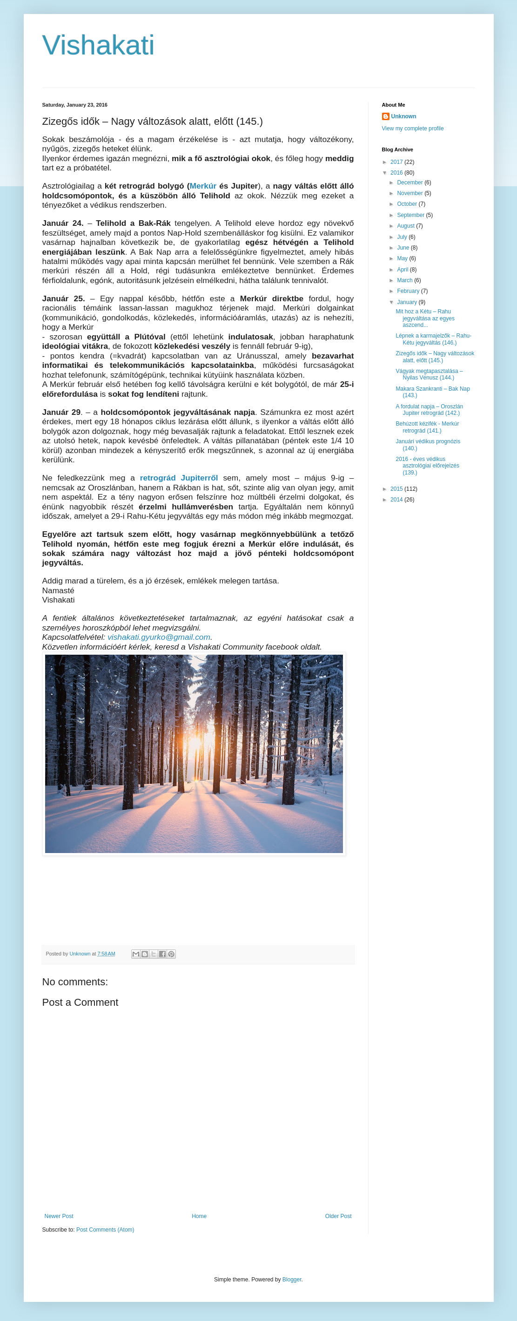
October (407, 204)
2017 (397, 162)
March (405, 280)
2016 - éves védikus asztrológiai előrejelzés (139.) (427, 466)
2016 (397, 172)
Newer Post (59, 1216)
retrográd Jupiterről (179, 477)
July (403, 237)
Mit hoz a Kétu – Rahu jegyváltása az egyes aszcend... (425, 318)
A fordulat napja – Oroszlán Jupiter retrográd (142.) (429, 409)
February (409, 291)
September (411, 215)
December (410, 182)
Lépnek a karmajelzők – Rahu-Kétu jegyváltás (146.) (433, 338)
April (403, 269)
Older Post (338, 1216)
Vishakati (98, 45)
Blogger (292, 1279)
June (403, 247)
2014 (397, 499)
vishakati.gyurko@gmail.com (158, 637)
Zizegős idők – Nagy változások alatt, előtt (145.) (435, 356)
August (406, 226)
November (410, 193)
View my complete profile (413, 128)
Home (199, 1216)
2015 (397, 489)
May (403, 258)
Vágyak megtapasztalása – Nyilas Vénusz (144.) (429, 374)
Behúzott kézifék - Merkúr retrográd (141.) (427, 427)
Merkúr (204, 185)
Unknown (403, 116)
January (407, 302)
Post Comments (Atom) (105, 1229)
